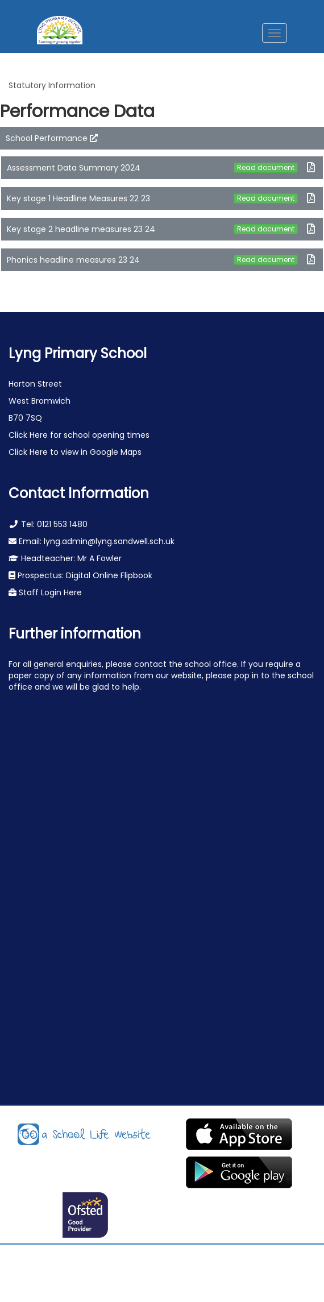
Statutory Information (52, 85)
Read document (265, 167)
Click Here (29, 435)
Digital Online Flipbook (109, 575)
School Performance (52, 138)
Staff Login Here (49, 592)
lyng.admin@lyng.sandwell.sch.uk (109, 541)
